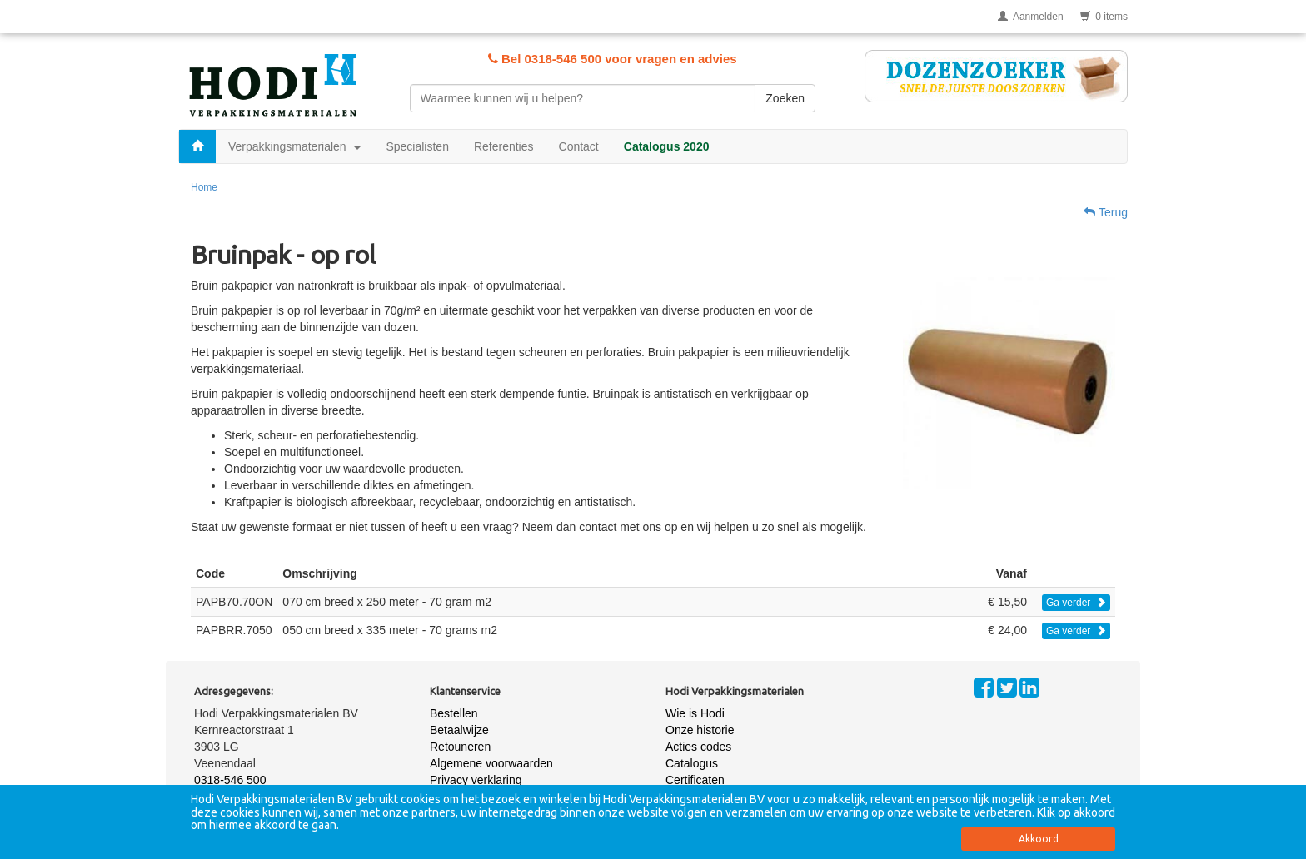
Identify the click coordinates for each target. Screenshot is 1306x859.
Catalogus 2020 (667, 146)
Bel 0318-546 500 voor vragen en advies (612, 59)
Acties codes (698, 746)
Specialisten (417, 146)
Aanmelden (1031, 16)
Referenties (504, 146)
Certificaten (695, 780)
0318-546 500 (230, 780)
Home (204, 187)
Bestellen (454, 713)
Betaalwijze (459, 730)
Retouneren (460, 746)
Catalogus (691, 763)
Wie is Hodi (695, 713)
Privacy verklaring (475, 780)
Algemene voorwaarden (491, 763)
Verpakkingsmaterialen (294, 146)
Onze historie (699, 730)
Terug (1106, 212)
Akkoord (1039, 838)
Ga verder (1076, 602)
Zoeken (785, 98)
